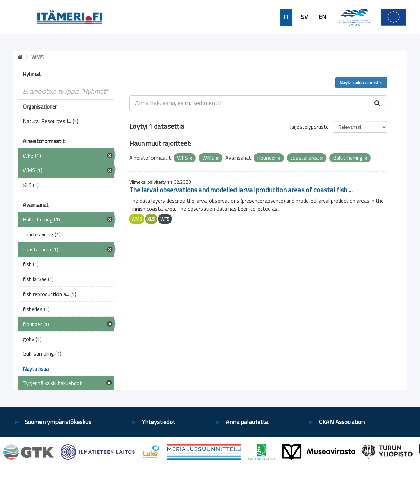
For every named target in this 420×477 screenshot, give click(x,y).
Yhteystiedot (158, 421)
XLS (151, 219)
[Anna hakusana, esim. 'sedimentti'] (249, 103)
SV (304, 17)
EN (322, 17)
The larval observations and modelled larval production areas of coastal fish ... (241, 189)
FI (285, 17)
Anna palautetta (247, 421)
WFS (164, 219)
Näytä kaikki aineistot (361, 82)
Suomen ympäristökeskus (58, 421)
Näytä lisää (36, 369)
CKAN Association (342, 421)
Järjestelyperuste (309, 126)
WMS (136, 219)
